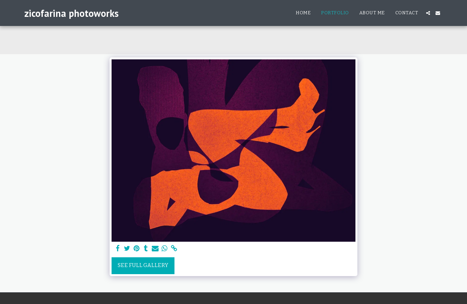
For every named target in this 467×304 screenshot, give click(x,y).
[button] (428, 13)
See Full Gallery (143, 265)
